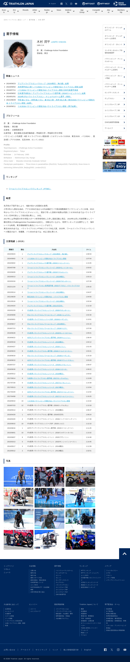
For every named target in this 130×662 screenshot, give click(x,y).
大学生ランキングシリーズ (89, 582)
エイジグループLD (62, 592)
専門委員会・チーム (112, 604)
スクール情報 (9, 616)
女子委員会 (109, 611)
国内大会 (33, 573)
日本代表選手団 (61, 594)
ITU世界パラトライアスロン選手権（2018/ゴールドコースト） (49, 351)
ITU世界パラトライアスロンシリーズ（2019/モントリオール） (49, 333)
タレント (58, 577)
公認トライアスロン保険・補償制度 (15, 624)
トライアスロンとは (62, 609)
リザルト (7, 569)
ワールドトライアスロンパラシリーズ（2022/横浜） (46, 292)
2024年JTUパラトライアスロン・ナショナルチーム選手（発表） (45, 96)
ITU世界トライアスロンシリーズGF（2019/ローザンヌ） (47, 319)
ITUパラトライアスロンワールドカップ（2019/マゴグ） (47, 328)
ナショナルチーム (61, 573)
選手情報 (57, 566)
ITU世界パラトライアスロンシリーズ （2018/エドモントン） (49, 365)
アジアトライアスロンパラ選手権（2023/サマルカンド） (47, 272)
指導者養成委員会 (112, 616)
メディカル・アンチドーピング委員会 (116, 627)
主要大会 (33, 570)
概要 (82, 609)
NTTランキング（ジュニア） (90, 573)
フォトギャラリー (112, 570)
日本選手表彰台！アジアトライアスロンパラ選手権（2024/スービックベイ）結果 (52, 93)
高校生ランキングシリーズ (89, 585)
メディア (108, 566)
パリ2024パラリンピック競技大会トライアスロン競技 (46, 259)
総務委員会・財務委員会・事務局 (116, 622)
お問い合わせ (9, 650)
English (53, 3)
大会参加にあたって (11, 604)
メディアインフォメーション (115, 580)
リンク (55, 650)
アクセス (84, 635)
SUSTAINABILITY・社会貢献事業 (39, 588)
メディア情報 (110, 577)
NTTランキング (86, 570)
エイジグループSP (62, 589)
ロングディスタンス (62, 580)
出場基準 (8, 613)
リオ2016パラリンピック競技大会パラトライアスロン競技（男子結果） (48, 106)
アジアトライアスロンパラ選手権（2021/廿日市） (45, 306)
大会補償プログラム (62, 618)
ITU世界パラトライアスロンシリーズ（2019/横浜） (45, 342)
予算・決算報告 (86, 618)
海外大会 (33, 575)
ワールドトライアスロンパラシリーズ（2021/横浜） (46, 301)
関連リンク (84, 632)
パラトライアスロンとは (64, 611)
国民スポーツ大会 (36, 577)
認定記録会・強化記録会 (38, 580)
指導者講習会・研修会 (63, 616)
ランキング (83, 566)
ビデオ (108, 573)
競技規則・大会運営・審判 (64, 613)
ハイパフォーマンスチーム (64, 570)
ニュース (7, 572)
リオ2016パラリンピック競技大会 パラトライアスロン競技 (48, 401)
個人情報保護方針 (71, 650)
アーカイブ (84, 630)
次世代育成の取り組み (37, 592)
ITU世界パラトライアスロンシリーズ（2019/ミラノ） (46, 347)
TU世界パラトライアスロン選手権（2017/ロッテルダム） (48, 378)
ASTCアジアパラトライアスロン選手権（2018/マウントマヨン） (50, 360)
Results (26, 10)
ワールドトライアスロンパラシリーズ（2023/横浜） (46, 277)
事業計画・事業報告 (87, 616)
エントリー (33, 604)
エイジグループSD (62, 587)
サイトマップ (41, 650)
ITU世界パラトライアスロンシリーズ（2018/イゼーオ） (47, 369)
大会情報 (32, 566)
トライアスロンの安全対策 (13, 621)
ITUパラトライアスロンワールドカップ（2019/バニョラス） (49, 315)
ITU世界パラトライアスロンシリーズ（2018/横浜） (45, 374)
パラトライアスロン (62, 585)
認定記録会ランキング (88, 587)
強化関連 (109, 609)
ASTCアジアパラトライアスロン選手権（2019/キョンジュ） (49, 337)
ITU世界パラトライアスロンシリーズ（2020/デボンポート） (49, 310)
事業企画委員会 (111, 613)
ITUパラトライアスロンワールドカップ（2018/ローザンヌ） (49, 356)
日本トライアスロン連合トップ (15, 20)
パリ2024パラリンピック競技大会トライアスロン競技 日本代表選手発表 (48, 90)
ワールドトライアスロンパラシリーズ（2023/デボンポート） (49, 281)
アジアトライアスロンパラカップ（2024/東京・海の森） (47, 254)
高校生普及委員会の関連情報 (115, 630)
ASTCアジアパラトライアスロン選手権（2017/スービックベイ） (50, 392)
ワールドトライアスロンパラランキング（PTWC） (30, 189)
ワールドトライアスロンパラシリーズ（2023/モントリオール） (50, 268)
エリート (58, 575)
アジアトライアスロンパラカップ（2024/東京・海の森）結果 (43, 83)
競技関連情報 (59, 604)
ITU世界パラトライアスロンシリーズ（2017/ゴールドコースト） (50, 396)
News (59, 10)
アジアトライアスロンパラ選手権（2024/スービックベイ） (48, 263)
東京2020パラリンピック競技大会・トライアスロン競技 (47, 297)
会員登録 (8, 609)
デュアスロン (60, 582)
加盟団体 (84, 613)
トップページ (9, 566)
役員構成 (84, 611)
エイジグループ (35, 611)
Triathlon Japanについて (88, 604)
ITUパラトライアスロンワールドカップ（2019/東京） (46, 324)
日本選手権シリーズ (36, 582)
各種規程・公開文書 (87, 621)
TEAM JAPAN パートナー (89, 628)
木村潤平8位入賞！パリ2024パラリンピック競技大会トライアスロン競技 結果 (50, 87)
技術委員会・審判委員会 (114, 618)
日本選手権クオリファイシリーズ (91, 579)
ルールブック (9, 611)
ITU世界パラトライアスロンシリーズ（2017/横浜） (45, 387)
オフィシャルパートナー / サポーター (91, 624)
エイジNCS (34, 585)
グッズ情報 (8, 618)
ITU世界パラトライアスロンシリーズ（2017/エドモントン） (49, 383)
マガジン (109, 575)
